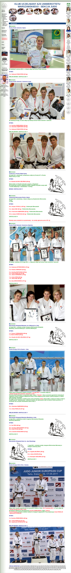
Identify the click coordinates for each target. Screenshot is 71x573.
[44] (50, 567)
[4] (25, 566)
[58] (23, 568)
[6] (28, 566)
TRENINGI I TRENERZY (5, 39)
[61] (29, 568)
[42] (46, 567)
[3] (24, 566)
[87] (32, 569)
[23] (62, 566)
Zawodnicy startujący (4, 31)
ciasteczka (4, 70)
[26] (12, 567)
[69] (46, 568)
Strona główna (3, 11)
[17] (50, 566)
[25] (10, 567)
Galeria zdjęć (3, 48)
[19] (54, 566)
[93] (44, 569)
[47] (56, 567)
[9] (33, 566)
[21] (58, 566)
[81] (19, 569)
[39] (39, 567)
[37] (35, 567)
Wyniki (3, 28)
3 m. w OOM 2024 (68, 32)
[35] (31, 567)
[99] (57, 569)
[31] (23, 567)
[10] (35, 566)
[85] (27, 569)
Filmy (3, 44)
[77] (63, 568)
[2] (22, 566)
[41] (44, 567)
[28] (16, 567)
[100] (59, 569)
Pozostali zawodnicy (4, 35)
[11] (37, 566)
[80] (17, 569)
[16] (47, 566)
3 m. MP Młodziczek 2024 (68, 95)
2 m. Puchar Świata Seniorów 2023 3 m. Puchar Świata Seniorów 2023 (68, 44)
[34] (29, 567)
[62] (31, 568)
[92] (42, 569)
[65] (37, 568)
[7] (30, 566)
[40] (42, 567)
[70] (48, 568)
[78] (65, 568)
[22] (60, 566)
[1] (21, 566)
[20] (56, 566)
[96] (51, 569)
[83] (23, 569)
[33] (27, 567)
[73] (54, 568)
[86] (30, 569)
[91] (40, 569)
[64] (35, 568)
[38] (37, 567)
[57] (20, 568)
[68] (44, 568)
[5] (27, 566)
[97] (53, 569)
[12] (39, 566)
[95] (49, 569)
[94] (46, 569)
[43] (48, 567)
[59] (25, 568)
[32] (25, 567)
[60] (27, 568)
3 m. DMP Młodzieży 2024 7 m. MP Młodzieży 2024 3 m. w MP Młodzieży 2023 (68, 59)
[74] (56, 568)
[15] (45, 566)
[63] (33, 568)
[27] (14, 567)
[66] (39, 568)
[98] (55, 569)
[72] (52, 568)
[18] (52, 566)
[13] (41, 566)
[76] (61, 568)
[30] (20, 567)
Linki (3, 42)
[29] (18, 567)
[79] (15, 569)
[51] (65, 567)
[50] (63, 567)
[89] (36, 569)
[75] (58, 568)
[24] (64, 566)
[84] (25, 569)
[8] (31, 566)
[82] (21, 569)
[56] (18, 568)
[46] (54, 567)
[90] (38, 569)
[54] (14, 568)
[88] (34, 569)
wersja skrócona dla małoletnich (5, 19)
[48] (58, 567)
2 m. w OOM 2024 (68, 24)
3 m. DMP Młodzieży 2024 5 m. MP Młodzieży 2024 (68, 73)
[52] (10, 568)
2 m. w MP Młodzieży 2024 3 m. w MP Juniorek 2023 (68, 14)
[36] (33, 567)
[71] (50, 568)
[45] (52, 567)
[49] (61, 567)
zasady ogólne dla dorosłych (5, 24)
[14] (43, 566)
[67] (42, 568)
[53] (12, 568)
